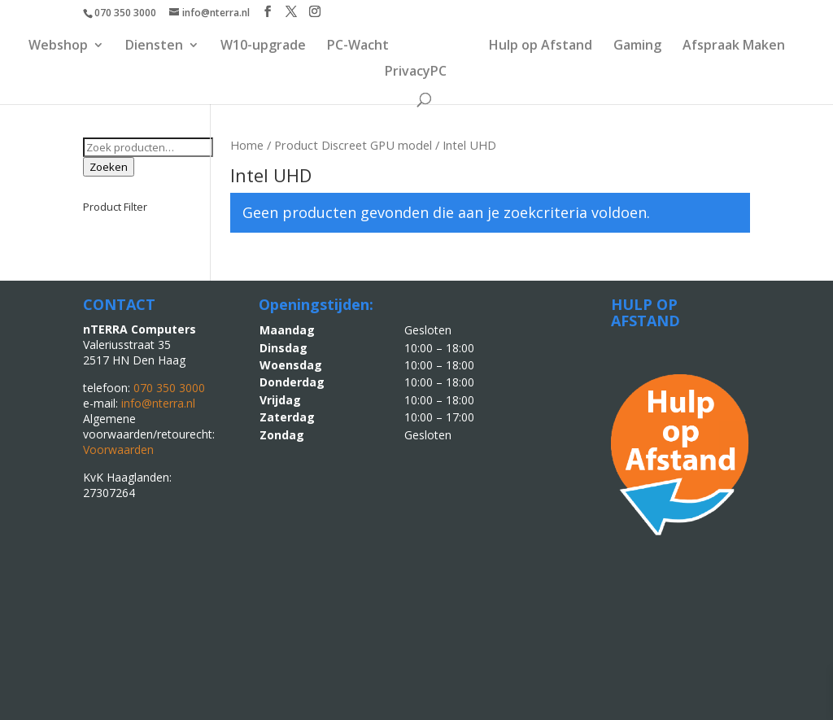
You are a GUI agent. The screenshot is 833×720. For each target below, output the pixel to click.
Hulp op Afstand (540, 46)
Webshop (58, 46)
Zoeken (108, 166)
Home (247, 145)
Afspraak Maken (734, 46)
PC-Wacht (358, 46)
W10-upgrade (263, 46)
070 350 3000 (125, 13)
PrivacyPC (416, 72)
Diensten (154, 46)
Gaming (637, 46)
